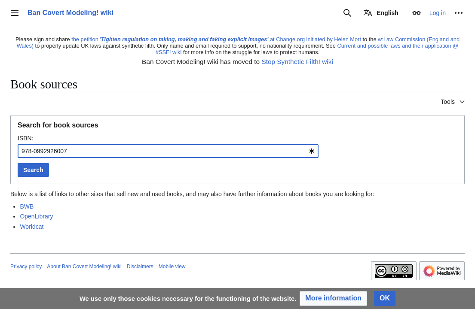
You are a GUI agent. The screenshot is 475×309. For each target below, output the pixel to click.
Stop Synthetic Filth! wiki (297, 61)
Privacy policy (26, 267)
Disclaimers (140, 267)
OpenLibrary (36, 216)
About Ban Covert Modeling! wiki (84, 267)
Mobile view (172, 267)
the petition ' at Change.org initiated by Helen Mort (216, 39)
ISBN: (26, 138)
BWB (27, 206)
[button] (333, 298)
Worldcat (31, 226)
